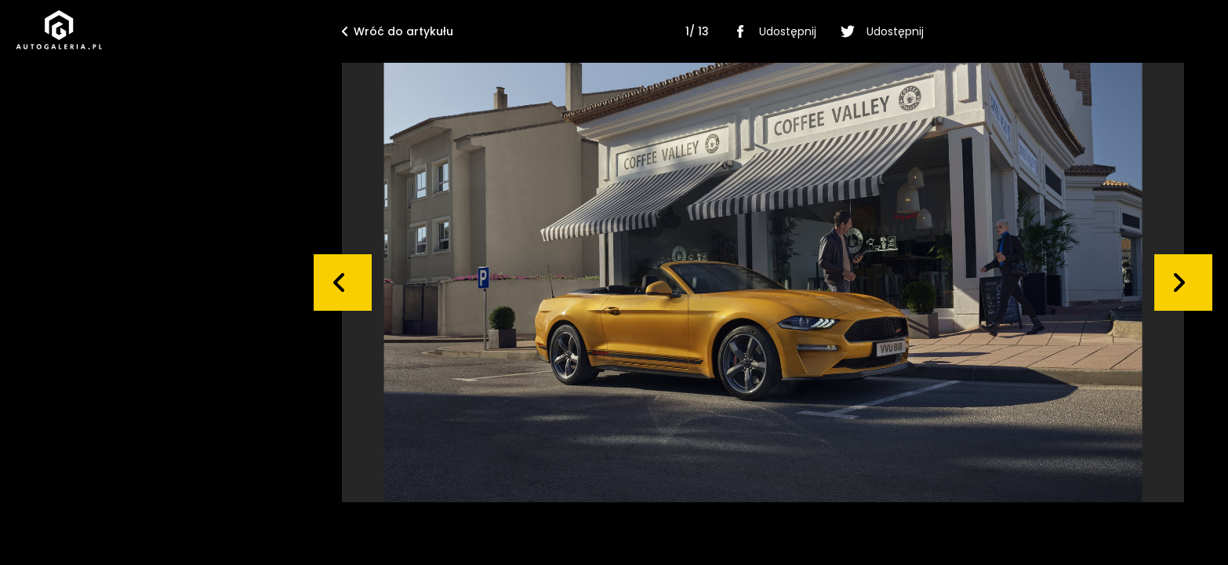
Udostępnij (772, 31)
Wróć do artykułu (397, 31)
